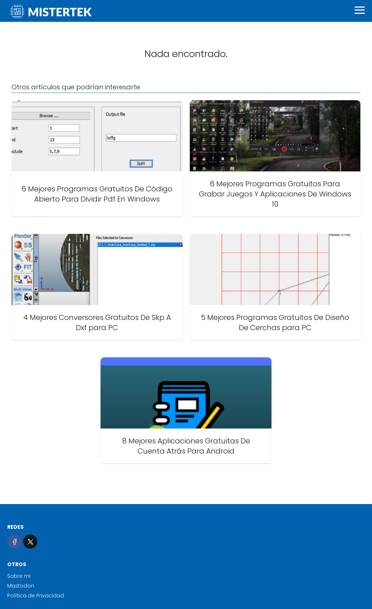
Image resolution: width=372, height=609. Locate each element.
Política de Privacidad (35, 595)
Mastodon (20, 585)
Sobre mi (18, 576)
